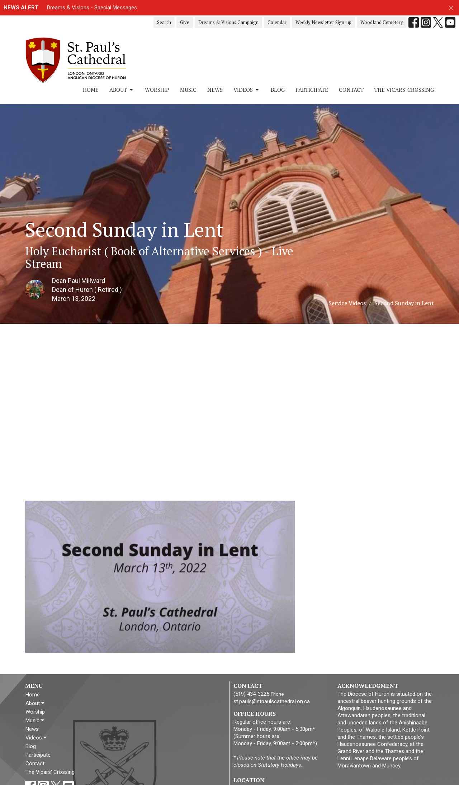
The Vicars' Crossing (404, 89)
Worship (157, 89)
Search (164, 22)
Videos (246, 90)
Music (188, 89)
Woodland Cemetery (381, 22)
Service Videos (347, 303)
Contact (351, 89)
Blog (278, 89)
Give (184, 22)
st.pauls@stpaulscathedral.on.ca (271, 701)
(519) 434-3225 (251, 694)
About (121, 90)
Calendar (277, 22)
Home (91, 89)
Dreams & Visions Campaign (228, 22)
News (215, 89)
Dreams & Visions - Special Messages (92, 7)
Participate (311, 89)
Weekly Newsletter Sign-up (323, 22)
